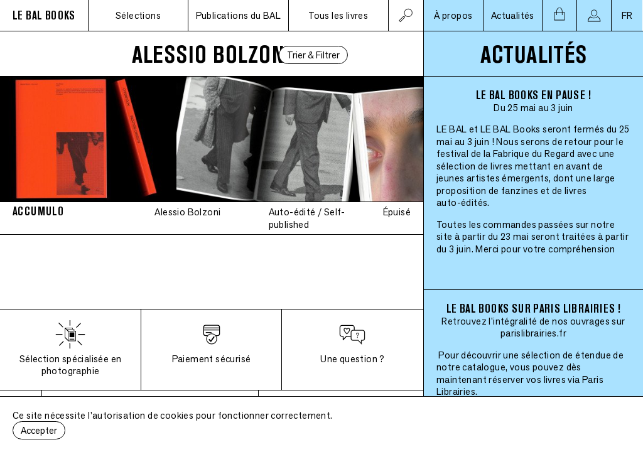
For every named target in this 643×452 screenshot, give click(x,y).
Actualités (512, 15)
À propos (453, 15)
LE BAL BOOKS (44, 15)
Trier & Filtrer (313, 55)
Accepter (39, 430)
